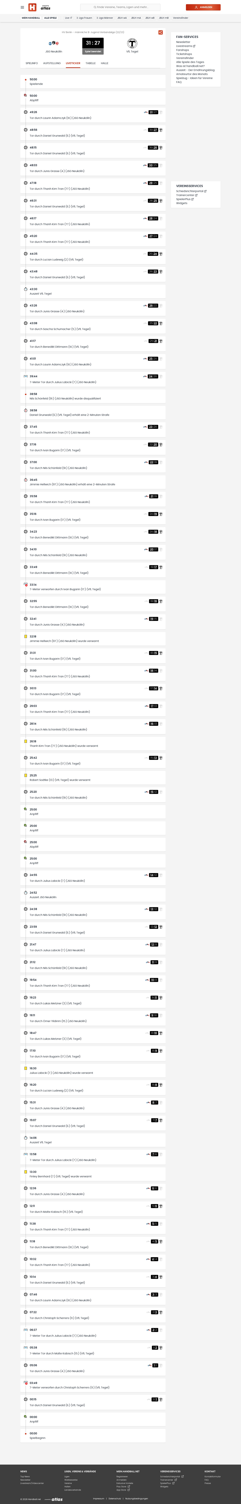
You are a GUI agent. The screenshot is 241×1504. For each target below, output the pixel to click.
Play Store (123, 1487)
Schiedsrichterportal (191, 191)
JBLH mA (136, 18)
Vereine (68, 1483)
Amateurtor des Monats (192, 74)
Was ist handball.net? (190, 66)
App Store (123, 1490)
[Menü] (22, 7)
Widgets (181, 203)
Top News (25, 1477)
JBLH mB (164, 18)
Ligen (67, 1477)
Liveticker (73, 63)
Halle (104, 63)
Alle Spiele (50, 18)
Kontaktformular (213, 1477)
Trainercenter (187, 195)
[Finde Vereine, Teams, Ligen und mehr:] (120, 7)
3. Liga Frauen (84, 18)
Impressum (98, 1499)
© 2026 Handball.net (30, 1499)
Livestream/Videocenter (32, 1483)
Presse (208, 1483)
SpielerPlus (185, 199)
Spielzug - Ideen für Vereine (194, 78)
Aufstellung (52, 63)
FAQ (179, 82)
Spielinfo (32, 63)
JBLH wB (150, 18)
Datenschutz (115, 1499)
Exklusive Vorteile (124, 1483)
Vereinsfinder (180, 18)
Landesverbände (72, 1490)
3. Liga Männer (104, 18)
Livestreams (185, 46)
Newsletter (183, 42)
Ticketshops (184, 54)
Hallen (67, 1487)
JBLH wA (122, 18)
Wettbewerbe (70, 1480)
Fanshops (182, 50)
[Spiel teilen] (160, 32)
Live (68, 18)
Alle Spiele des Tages (190, 62)
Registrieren (122, 1477)
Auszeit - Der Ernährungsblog (195, 70)
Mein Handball (31, 18)
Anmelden (203, 7)
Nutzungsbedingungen (136, 1499)
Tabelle (91, 63)
